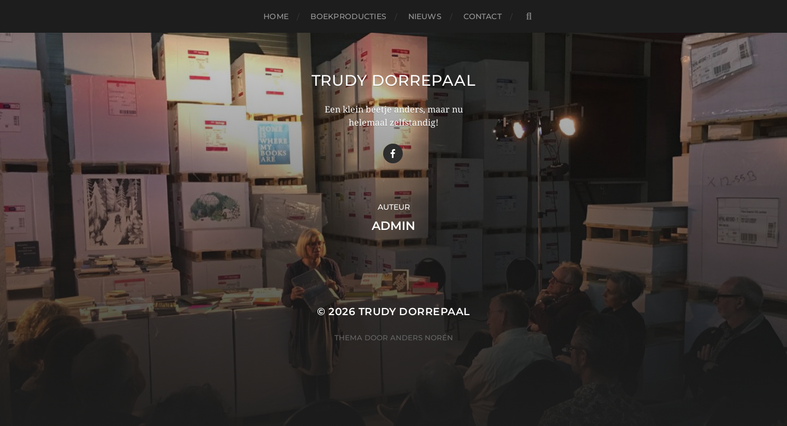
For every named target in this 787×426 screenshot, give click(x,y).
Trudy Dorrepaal (394, 80)
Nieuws (425, 16)
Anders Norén (421, 337)
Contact (482, 16)
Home (276, 16)
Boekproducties (348, 16)
